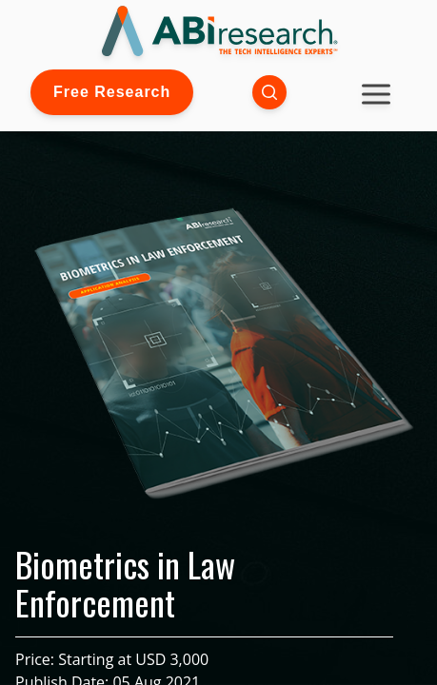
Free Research (111, 92)
